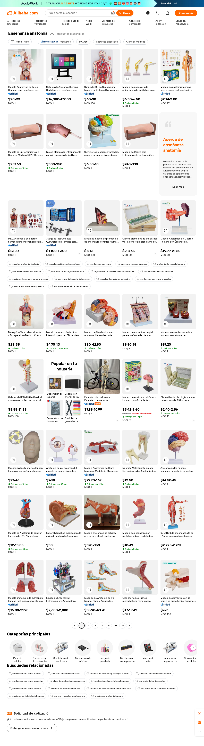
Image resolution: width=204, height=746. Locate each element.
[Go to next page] (129, 626)
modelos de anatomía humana (156, 271)
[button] (113, 13)
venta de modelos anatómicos (25, 271)
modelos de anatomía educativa (113, 279)
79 (122, 625)
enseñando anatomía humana (107, 696)
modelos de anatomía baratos (25, 688)
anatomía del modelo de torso (64, 673)
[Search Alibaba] (78, 13)
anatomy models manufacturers (67, 696)
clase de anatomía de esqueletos (26, 286)
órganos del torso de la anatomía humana (112, 271)
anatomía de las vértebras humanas (69, 286)
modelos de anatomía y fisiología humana (108, 673)
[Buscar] (124, 13)
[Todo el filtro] (20, 42)
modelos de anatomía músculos (154, 279)
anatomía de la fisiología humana (26, 696)
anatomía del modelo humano (169, 264)
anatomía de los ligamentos (150, 681)
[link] (199, 713)
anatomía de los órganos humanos (66, 271)
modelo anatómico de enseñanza (63, 264)
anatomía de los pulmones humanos (156, 688)
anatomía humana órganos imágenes (28, 279)
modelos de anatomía (99, 264)
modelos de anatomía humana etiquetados (109, 688)
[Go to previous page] (75, 626)
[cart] (158, 13)
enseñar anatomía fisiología (24, 264)
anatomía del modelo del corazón (72, 279)
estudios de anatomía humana (64, 688)
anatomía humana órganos (132, 264)
